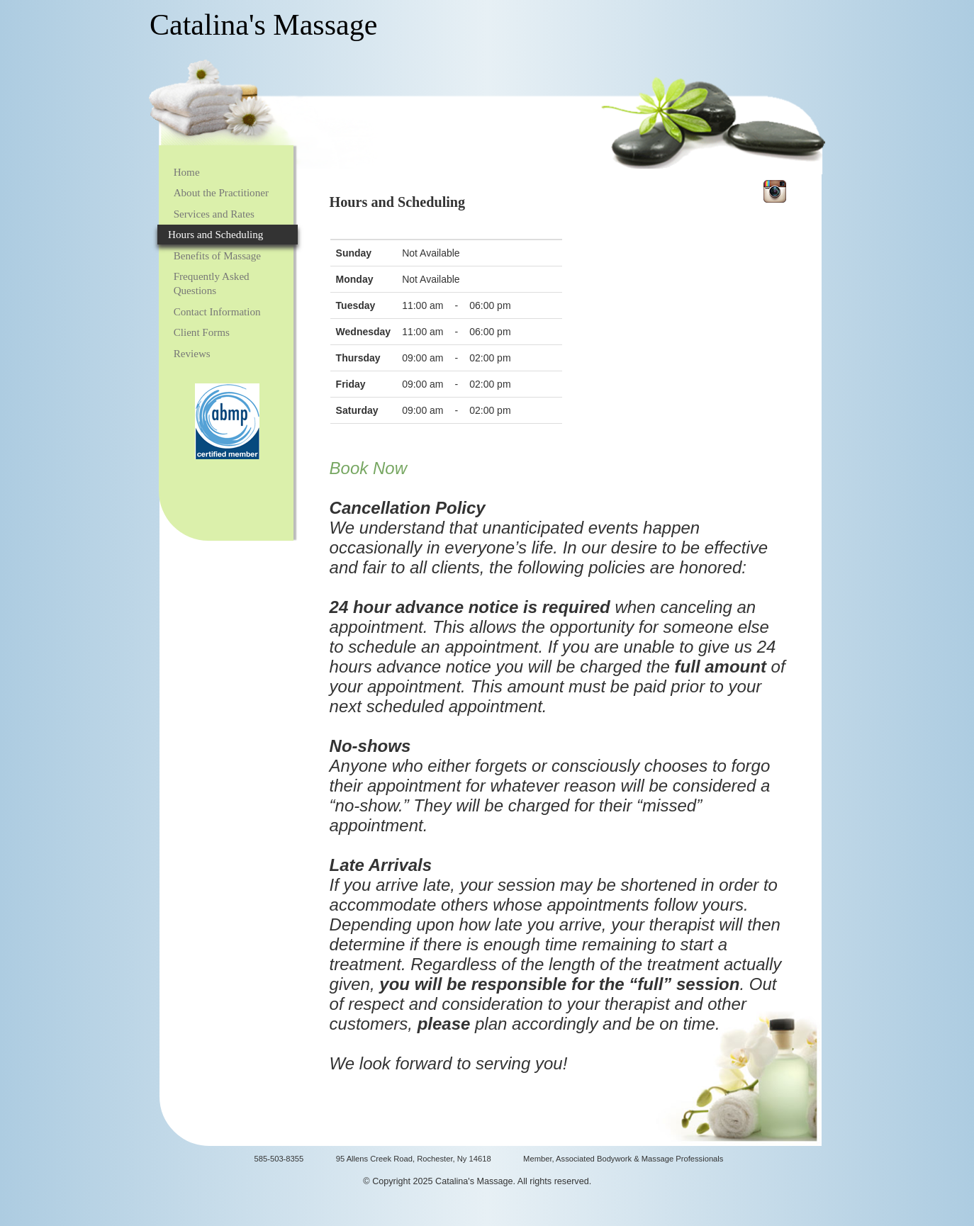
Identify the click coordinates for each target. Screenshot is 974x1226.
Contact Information (217, 311)
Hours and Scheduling (215, 234)
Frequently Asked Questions (212, 283)
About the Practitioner (221, 192)
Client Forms (202, 332)
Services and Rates (214, 214)
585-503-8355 (279, 1158)
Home (187, 172)
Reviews (192, 353)
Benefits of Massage (217, 255)
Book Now (368, 468)
